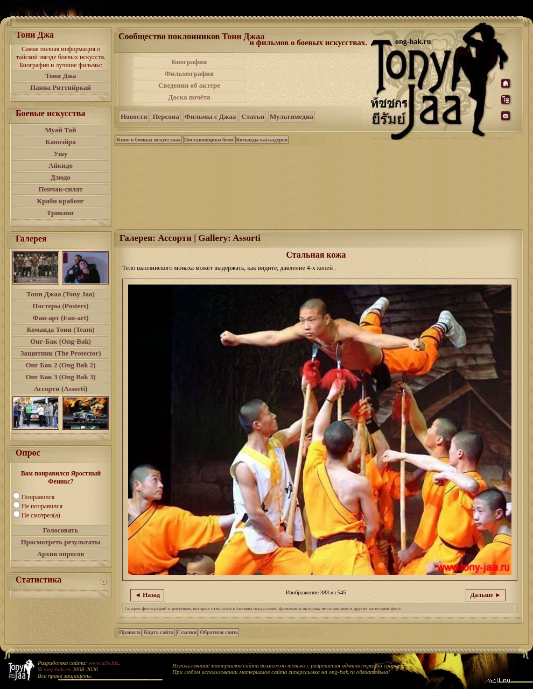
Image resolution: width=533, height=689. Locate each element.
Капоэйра (60, 142)
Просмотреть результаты (61, 542)
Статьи (252, 116)
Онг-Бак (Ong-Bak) (60, 341)
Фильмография (189, 73)
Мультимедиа (291, 116)
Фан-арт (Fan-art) (61, 318)
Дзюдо (61, 177)
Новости (134, 116)
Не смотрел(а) (41, 515)
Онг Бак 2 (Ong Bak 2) (60, 365)
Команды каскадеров (261, 140)
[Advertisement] (309, 79)
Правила (130, 632)
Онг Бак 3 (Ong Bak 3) (60, 377)
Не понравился (42, 506)
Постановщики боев (208, 140)
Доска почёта (189, 97)
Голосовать (61, 530)
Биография (189, 62)
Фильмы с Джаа (210, 116)
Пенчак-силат (60, 189)
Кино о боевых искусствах (149, 140)
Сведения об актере (189, 85)
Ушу (61, 154)
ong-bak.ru (57, 669)
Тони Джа (60, 76)
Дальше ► (485, 595)
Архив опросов (61, 554)
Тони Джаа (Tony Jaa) (60, 294)
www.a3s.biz (103, 662)
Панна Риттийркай (60, 87)
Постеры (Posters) (60, 306)
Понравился (38, 497)
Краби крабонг (61, 201)
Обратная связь (219, 632)
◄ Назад (147, 595)
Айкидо (60, 165)
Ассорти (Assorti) (61, 389)
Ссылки (187, 632)
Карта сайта (158, 632)
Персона (165, 116)
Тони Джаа (243, 36)
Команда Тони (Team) (60, 329)
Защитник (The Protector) (60, 353)
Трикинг (60, 213)
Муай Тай (60, 130)
